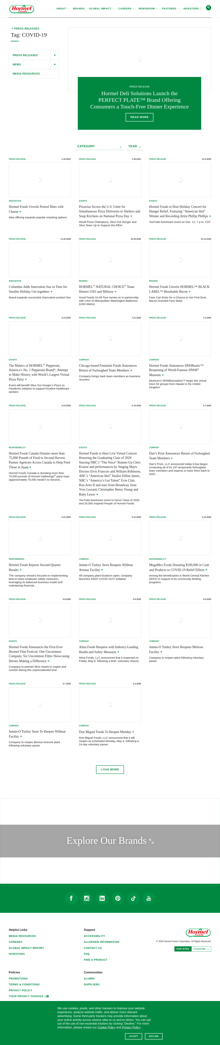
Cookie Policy (106, 1027)
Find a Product (96, 960)
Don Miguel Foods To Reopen (106, 732)
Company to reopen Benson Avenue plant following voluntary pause (34, 744)
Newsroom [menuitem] (147, 8)
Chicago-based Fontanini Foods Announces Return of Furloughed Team (108, 368)
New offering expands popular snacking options (38, 217)
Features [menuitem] (170, 8)
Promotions (18, 979)
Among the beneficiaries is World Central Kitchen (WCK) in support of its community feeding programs (179, 579)
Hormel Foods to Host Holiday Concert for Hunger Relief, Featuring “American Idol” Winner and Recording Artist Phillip (180, 211)
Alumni (89, 979)
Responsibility (17, 448)
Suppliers (92, 985)
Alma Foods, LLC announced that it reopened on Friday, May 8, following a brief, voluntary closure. (109, 660)
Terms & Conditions (24, 985)
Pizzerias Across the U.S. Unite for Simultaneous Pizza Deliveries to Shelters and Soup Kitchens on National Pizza (109, 211)
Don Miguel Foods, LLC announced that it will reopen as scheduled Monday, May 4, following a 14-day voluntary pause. (109, 741)
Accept (133, 1036)
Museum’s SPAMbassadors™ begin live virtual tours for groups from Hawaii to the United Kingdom (177, 384)
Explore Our (125, 840)
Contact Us (93, 948)
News (17, 64)
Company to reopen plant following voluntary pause (176, 660)
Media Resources (26, 73)
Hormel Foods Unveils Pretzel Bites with (36, 209)
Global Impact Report (26, 948)
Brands (83, 281)
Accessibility (94, 936)
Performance (17, 559)
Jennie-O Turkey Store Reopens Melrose (176, 650)
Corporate (200, 949)
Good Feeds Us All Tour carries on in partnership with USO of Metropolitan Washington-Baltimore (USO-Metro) (108, 301)
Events (83, 201)
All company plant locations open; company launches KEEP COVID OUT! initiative (105, 577)
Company (84, 360)
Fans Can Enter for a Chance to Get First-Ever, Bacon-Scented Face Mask (178, 299)
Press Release (17, 159)
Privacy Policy (20, 990)
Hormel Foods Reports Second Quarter (35, 567)
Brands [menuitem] (78, 8)
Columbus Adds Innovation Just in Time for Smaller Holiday (38, 289)
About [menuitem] (62, 8)
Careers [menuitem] (126, 8)
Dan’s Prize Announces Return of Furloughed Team (179, 456)
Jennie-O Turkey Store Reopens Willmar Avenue (106, 567)
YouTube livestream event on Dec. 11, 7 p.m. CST (180, 221)
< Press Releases (25, 28)
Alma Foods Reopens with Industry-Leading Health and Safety (108, 650)
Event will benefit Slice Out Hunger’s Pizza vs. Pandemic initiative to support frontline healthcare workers (39, 389)
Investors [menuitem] (191, 5)
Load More (110, 769)
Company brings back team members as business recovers (109, 378)
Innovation (15, 201)
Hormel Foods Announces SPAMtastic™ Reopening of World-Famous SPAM (176, 370)
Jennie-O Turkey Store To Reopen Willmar (37, 734)
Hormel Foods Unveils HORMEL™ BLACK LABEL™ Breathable (179, 289)
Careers (15, 942)
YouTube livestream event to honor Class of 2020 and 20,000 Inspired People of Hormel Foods (109, 502)
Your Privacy (29, 996)
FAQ (86, 954)
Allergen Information (101, 942)
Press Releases (25, 55)
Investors (17, 954)
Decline (154, 1036)
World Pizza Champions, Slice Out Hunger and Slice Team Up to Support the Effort (107, 223)
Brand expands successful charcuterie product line (40, 297)
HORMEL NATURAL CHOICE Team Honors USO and (106, 289)
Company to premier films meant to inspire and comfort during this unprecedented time (37, 669)
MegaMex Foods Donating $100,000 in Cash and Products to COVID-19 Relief (179, 567)
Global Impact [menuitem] (101, 8)
